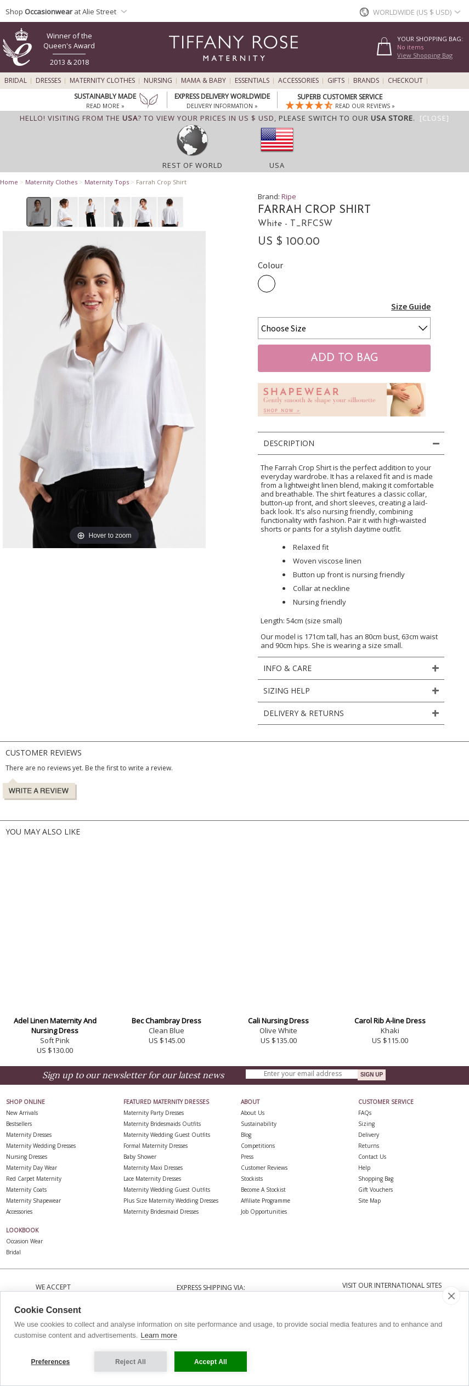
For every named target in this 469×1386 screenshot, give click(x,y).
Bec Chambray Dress (166, 1021)
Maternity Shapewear (33, 1200)
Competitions (258, 1146)
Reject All (130, 1362)
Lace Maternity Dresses (152, 1178)
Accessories (298, 80)
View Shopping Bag (425, 55)
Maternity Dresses (29, 1135)
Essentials (252, 80)
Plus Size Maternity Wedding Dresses (170, 1200)
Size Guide (411, 306)
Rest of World (192, 165)
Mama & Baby (203, 80)
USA (277, 165)
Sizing (366, 1124)
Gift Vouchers (375, 1189)
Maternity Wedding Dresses (41, 1146)
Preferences (50, 1362)
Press (247, 1156)
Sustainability (258, 1124)
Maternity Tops (106, 182)
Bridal (15, 80)
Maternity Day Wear (31, 1167)
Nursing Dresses (26, 1156)
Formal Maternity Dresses (155, 1146)
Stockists (252, 1178)
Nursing (158, 80)
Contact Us (372, 1156)
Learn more (158, 1335)
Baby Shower (139, 1156)
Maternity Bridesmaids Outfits (162, 1124)
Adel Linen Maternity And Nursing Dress (55, 1025)
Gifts (335, 80)
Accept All (210, 1362)
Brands (366, 80)
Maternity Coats (26, 1189)
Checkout (405, 80)
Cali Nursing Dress (278, 1021)
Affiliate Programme (265, 1200)
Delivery (368, 1135)
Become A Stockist (263, 1189)
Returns (368, 1146)
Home (9, 182)
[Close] (434, 118)
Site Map (369, 1200)
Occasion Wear (24, 1241)
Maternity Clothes (102, 80)
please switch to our (346, 118)
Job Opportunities (264, 1211)
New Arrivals (22, 1113)
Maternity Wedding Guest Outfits (166, 1135)
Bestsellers (19, 1124)
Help (364, 1167)
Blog (246, 1135)
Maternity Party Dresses (153, 1113)
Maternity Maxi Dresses (153, 1167)
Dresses (48, 80)
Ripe (288, 196)
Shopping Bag (375, 1178)
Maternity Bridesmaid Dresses (161, 1211)
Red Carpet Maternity (33, 1178)
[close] (451, 1295)
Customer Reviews (264, 1167)
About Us (252, 1113)
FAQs (364, 1113)
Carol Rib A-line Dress (390, 1021)
